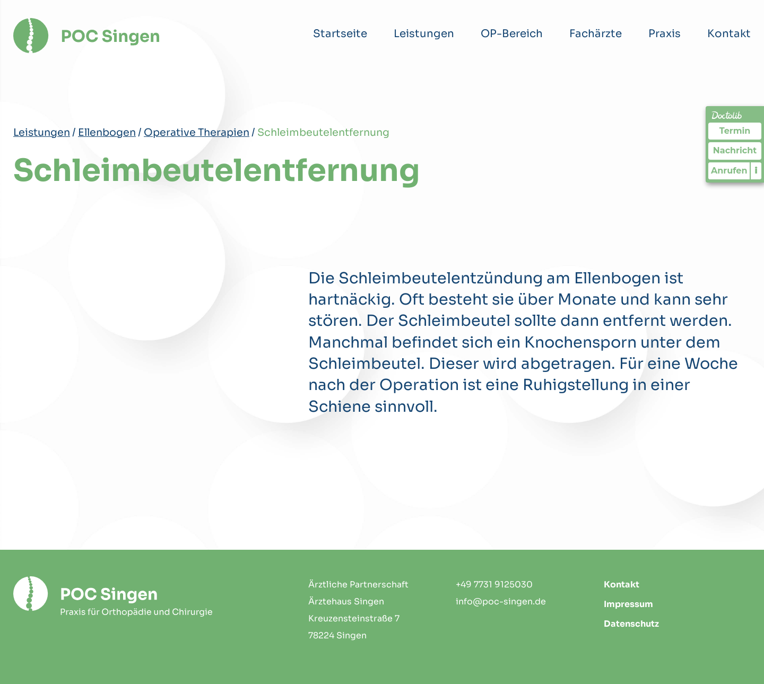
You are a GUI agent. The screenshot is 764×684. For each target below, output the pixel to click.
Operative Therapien (196, 132)
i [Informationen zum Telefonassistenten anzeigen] (756, 171)
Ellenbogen (107, 132)
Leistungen (424, 33)
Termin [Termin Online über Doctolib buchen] (735, 131)
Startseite (340, 33)
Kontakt (729, 33)
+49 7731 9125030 (494, 584)
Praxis (664, 33)
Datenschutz (631, 623)
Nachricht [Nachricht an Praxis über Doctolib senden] (735, 150)
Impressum (628, 604)
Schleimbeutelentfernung (323, 132)
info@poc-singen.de (501, 601)
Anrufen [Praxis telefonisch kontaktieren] (729, 171)
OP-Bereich (512, 33)
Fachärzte (595, 33)
